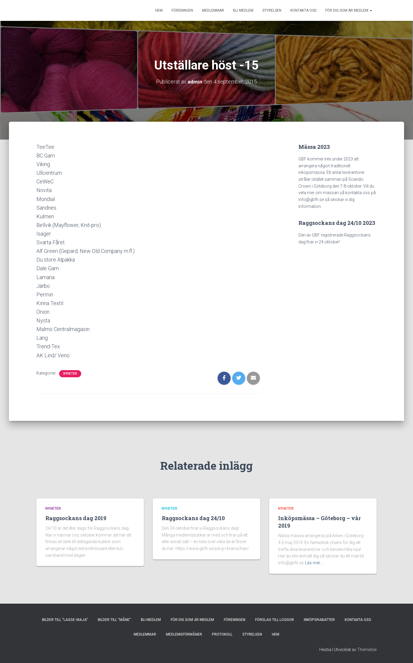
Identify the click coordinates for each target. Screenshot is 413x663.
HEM (159, 10)
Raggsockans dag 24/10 (193, 518)
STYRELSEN (271, 10)
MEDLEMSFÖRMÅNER (184, 634)
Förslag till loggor (274, 620)
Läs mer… (314, 562)
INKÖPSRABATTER (319, 620)
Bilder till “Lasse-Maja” (65, 620)
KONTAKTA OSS (303, 10)
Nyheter (70, 373)
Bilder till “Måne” (114, 620)
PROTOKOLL (222, 634)
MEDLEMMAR (213, 10)
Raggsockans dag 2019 (75, 518)
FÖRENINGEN (182, 10)
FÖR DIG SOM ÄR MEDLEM (348, 10)
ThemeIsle (367, 649)
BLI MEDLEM (243, 10)
